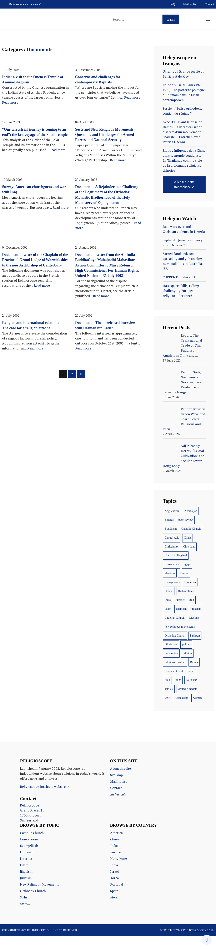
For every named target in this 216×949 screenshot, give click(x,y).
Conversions (29, 854)
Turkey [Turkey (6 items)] (169, 704)
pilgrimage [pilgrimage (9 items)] (171, 660)
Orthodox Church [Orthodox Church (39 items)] (175, 651)
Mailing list (190, 4)
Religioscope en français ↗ (25, 4)
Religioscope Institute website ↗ (44, 802)
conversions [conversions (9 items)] (172, 579)
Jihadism (26, 885)
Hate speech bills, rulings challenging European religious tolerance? (182, 301)
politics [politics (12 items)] (186, 660)
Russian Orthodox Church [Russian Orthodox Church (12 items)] (180, 686)
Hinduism (27, 867)
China (114, 854)
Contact (209, 4)
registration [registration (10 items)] (171, 668)
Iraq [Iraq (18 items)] (191, 615)
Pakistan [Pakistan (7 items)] (195, 651)
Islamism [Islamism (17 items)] (181, 624)
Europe (115, 867)
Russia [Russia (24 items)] (194, 677)
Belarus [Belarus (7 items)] (169, 535)
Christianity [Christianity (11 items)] (172, 562)
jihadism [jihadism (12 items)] (196, 624)
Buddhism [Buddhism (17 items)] (171, 544)
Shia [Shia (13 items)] (167, 695)
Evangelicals (29, 861)
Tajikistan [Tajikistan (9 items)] (191, 695)
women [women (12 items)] (197, 713)
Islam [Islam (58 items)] (168, 624)
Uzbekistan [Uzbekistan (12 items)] (182, 713)
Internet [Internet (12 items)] (180, 615)
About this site (121, 784)
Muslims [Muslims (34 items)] (194, 633)
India (114, 879)
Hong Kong (118, 873)
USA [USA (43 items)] (168, 713)
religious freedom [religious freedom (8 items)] (175, 677)
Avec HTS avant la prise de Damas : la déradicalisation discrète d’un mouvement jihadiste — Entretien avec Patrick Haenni (183, 134)
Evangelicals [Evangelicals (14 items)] (172, 597)
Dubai (114, 861)
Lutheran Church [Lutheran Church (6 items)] (175, 633)
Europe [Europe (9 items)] (184, 588)
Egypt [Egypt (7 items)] (186, 579)
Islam (24, 879)
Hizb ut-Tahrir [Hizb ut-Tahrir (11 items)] (186, 606)
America (116, 848)
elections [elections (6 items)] (170, 588)
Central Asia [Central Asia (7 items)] (172, 553)
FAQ (172, 4)
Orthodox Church (33, 904)
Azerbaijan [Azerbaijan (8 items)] (190, 526)
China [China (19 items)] (187, 553)
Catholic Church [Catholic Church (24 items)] (191, 544)
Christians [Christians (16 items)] (189, 562)
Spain (114, 904)
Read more (10, 102)
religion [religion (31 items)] (187, 668)
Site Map (117, 790)
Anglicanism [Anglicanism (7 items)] (172, 526)
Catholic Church (32, 848)
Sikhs (24, 910)
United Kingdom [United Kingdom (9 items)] (187, 704)
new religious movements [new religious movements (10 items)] (180, 642)
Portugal (117, 898)
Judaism (26, 892)
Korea (114, 892)
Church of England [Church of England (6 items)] (176, 570)
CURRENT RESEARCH (179, 288)
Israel (114, 885)
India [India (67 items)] (168, 615)
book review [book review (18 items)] (185, 535)
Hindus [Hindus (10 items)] (169, 606)
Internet (26, 873)
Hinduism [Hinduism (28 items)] (190, 597)
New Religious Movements (40, 898)
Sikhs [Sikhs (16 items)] (178, 695)
